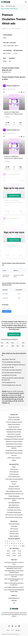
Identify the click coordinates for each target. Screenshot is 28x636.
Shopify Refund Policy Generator (14, 444)
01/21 (8, 553)
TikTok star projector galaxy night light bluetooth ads (13, 379)
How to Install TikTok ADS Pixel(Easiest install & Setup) (14, 590)
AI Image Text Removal (14, 489)
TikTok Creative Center (14, 476)
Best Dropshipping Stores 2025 (14, 491)
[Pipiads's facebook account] (9, 626)
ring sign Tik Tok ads (8, 367)
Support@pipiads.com (14, 598)
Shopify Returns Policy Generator (14, 450)
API (14, 603)
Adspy (14, 467)
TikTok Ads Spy (14, 469)
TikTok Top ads (14, 528)
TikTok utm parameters (14, 419)
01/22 (19, 551)
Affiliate (14, 460)
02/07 (8, 551)
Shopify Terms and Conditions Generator (14, 447)
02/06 (14, 551)
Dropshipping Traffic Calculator (14, 429)
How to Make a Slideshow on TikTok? (13, 587)
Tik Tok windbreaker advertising (11, 362)
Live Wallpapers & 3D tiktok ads (24, 343)
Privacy (8, 630)
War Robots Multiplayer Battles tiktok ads (3, 346)
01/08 (14, 555)
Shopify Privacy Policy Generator (14, 441)
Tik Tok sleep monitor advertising (11, 372)
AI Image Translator (14, 486)
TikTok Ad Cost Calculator (14, 434)
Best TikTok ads (14, 531)
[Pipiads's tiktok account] (16, 626)
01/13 (14, 553)
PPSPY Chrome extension (14, 458)
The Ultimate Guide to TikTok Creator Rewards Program (14, 571)
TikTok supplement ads (8, 382)
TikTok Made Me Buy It (14, 502)
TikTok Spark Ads (14, 471)
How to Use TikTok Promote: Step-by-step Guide (14, 575)
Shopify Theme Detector (14, 424)
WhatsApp (14, 600)
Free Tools (14, 455)
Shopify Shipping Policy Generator (14, 453)
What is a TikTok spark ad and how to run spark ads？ (14, 584)
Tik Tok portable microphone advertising (13, 364)
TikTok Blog (14, 526)
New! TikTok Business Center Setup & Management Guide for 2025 (14, 567)
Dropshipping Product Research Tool (14, 493)
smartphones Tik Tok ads (9, 375)
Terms (12, 630)
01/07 (19, 555)
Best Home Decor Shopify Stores (14, 517)
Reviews (14, 484)
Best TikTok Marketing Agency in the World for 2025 (14, 579)
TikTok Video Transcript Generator (14, 479)
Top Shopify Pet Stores (14, 507)
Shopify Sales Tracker (14, 417)
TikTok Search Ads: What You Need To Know (14, 563)
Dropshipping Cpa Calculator (14, 432)
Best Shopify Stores (14, 505)
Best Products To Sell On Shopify (14, 515)
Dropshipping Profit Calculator (14, 436)
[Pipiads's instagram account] (19, 626)
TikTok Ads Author (14, 533)
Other (23, 546)
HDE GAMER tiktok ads (14, 346)
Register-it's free (14, 195)
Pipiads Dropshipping (14, 496)
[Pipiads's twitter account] (12, 626)
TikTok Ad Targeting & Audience (14, 422)
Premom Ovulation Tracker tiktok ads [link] (9, 8)
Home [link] (2, 6)
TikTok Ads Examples (14, 524)
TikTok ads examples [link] (10, 6)
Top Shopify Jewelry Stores (14, 510)
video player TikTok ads (8, 359)
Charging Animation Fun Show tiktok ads (14, 343)
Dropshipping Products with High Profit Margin (14, 499)
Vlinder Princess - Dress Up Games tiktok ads (24, 346)
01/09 (8, 555)
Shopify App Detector (14, 427)
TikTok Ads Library (14, 474)
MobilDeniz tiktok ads (19, 346)
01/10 (19, 553)
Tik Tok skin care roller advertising (12, 370)
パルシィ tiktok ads (19, 343)
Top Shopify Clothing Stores (14, 512)
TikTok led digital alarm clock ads (11, 385)
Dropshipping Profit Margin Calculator (14, 439)
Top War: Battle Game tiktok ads (3, 343)
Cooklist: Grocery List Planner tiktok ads (8, 343)
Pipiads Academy (14, 536)
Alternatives (14, 481)
